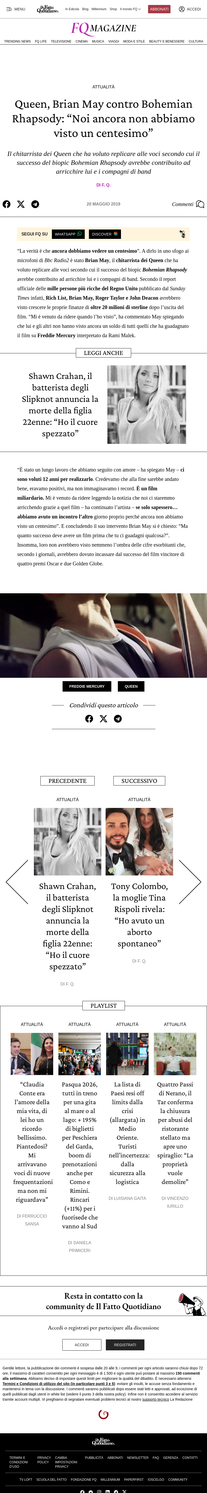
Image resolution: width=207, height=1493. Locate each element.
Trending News (17, 41)
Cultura (196, 41)
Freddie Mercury (87, 686)
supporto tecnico (155, 1399)
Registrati (125, 1345)
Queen (131, 686)
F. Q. (106, 185)
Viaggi (113, 41)
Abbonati (159, 9)
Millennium (99, 9)
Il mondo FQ (131, 9)
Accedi (82, 1345)
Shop (113, 9)
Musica (98, 41)
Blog (85, 9)
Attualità (103, 87)
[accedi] (190, 9)
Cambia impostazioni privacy (66, 1462)
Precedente (67, 780)
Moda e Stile (134, 41)
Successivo (139, 780)
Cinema (82, 41)
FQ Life (41, 41)
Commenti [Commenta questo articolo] (188, 204)
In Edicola (72, 9)
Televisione (61, 41)
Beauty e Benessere (167, 41)
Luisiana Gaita (130, 1198)
